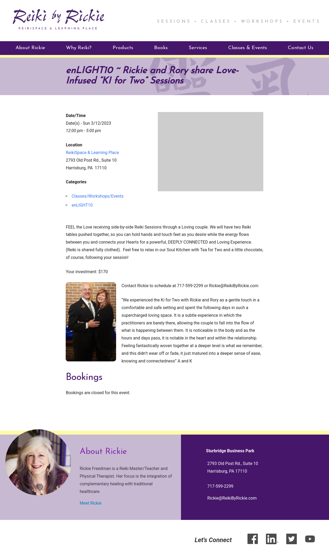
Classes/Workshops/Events (97, 195)
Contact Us (300, 47)
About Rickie (30, 47)
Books (161, 47)
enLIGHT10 (82, 204)
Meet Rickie (91, 502)
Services (198, 47)
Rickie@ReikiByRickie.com (232, 497)
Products (123, 47)
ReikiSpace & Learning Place (92, 151)
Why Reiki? (79, 47)
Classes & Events (247, 47)
